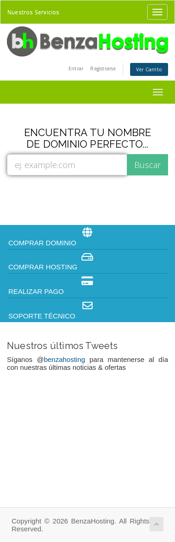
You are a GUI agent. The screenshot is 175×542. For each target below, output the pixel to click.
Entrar (76, 68)
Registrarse (103, 68)
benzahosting (64, 359)
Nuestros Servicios (33, 12)
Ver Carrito (149, 69)
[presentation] (88, 199)
